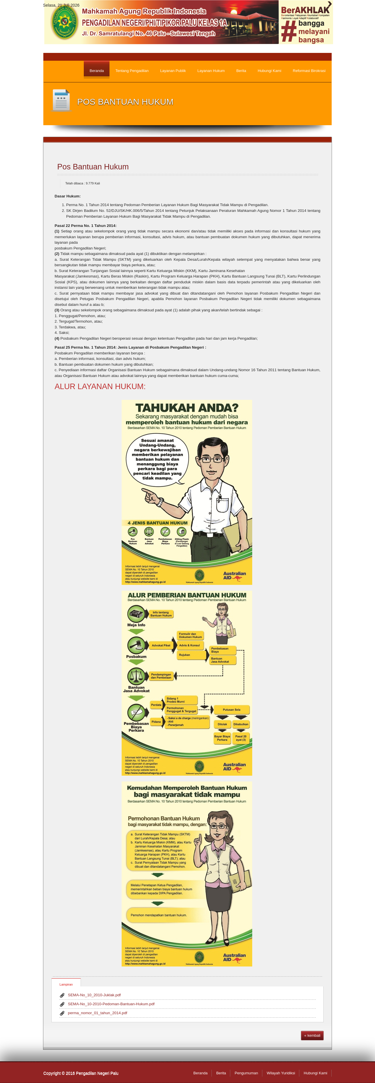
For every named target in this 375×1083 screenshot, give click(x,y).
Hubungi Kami (315, 1073)
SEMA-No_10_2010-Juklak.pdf (94, 995)
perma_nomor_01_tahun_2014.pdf (97, 1013)
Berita (221, 1073)
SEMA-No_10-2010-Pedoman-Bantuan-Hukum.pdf (111, 1004)
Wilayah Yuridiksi (281, 1073)
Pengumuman (246, 1073)
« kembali (312, 1035)
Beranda (200, 1073)
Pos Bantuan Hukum (93, 166)
